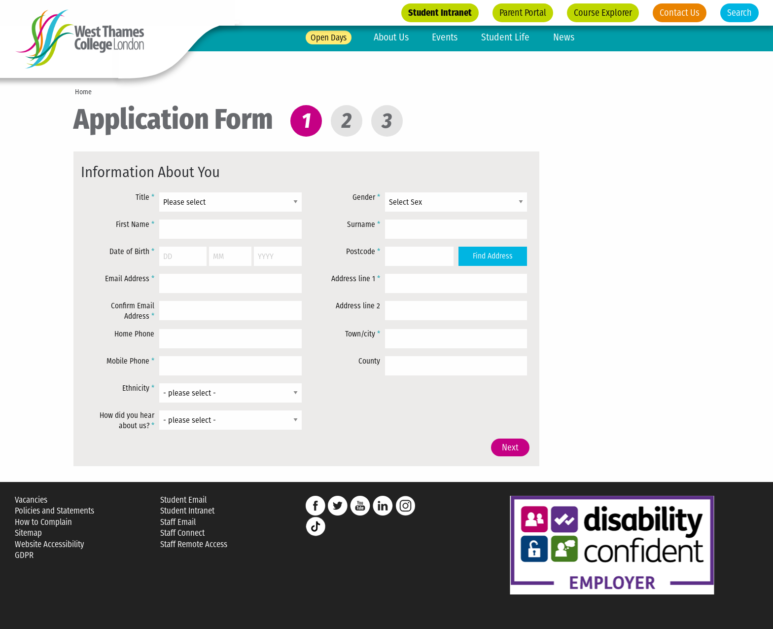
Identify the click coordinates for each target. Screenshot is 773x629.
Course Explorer (603, 12)
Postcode (363, 251)
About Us (391, 37)
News (563, 37)
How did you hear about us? (127, 421)
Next (510, 447)
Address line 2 (358, 305)
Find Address (493, 256)
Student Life (505, 37)
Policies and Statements (54, 511)
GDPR (24, 555)
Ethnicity (138, 388)
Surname (363, 224)
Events (444, 37)
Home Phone (134, 334)
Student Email (183, 500)
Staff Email (178, 522)
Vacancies (31, 500)
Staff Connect (182, 533)
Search (739, 12)
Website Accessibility (49, 544)
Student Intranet (440, 12)
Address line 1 (355, 278)
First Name (135, 224)
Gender (366, 197)
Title (145, 197)
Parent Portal (522, 12)
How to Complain (43, 522)
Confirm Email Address (132, 311)
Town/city (362, 334)
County (369, 361)
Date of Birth (131, 251)
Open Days (329, 37)
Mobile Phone (130, 361)
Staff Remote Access (193, 544)
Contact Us (680, 12)
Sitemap (28, 533)
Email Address (129, 278)
